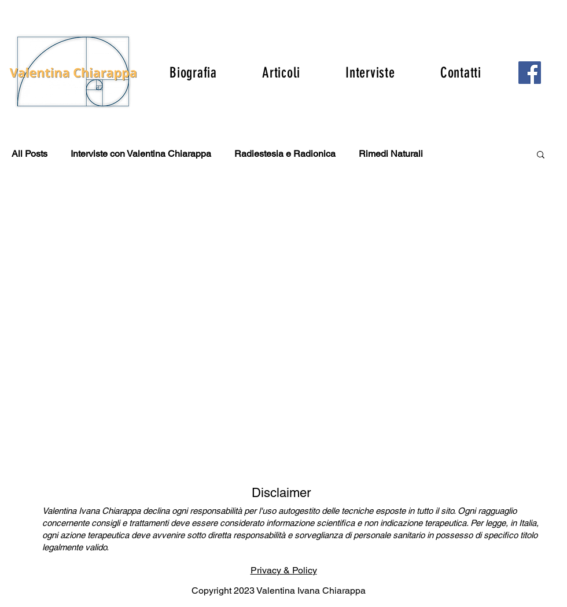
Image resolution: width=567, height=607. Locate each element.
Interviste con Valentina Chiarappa (141, 153)
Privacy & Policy (284, 570)
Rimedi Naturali (391, 153)
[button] (540, 155)
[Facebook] (529, 72)
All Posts (29, 153)
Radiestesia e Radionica (285, 153)
